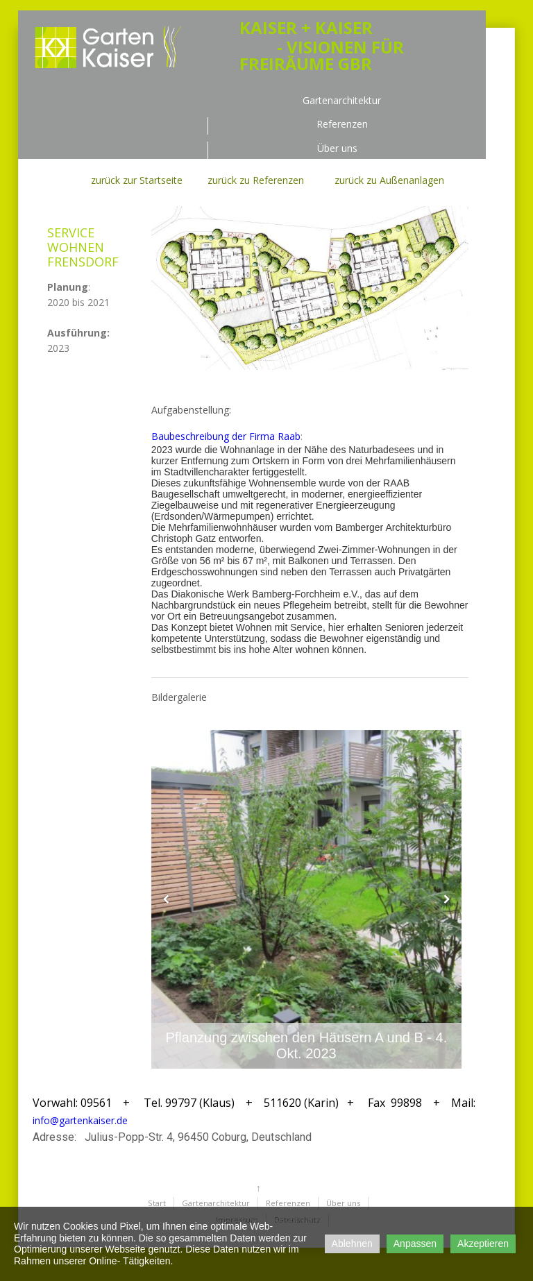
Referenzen (342, 124)
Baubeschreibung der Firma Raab (226, 436)
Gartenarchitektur (342, 101)
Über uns (337, 149)
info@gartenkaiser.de (80, 1120)
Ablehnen (352, 1243)
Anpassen (415, 1243)
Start (157, 1203)
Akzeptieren (483, 1243)
